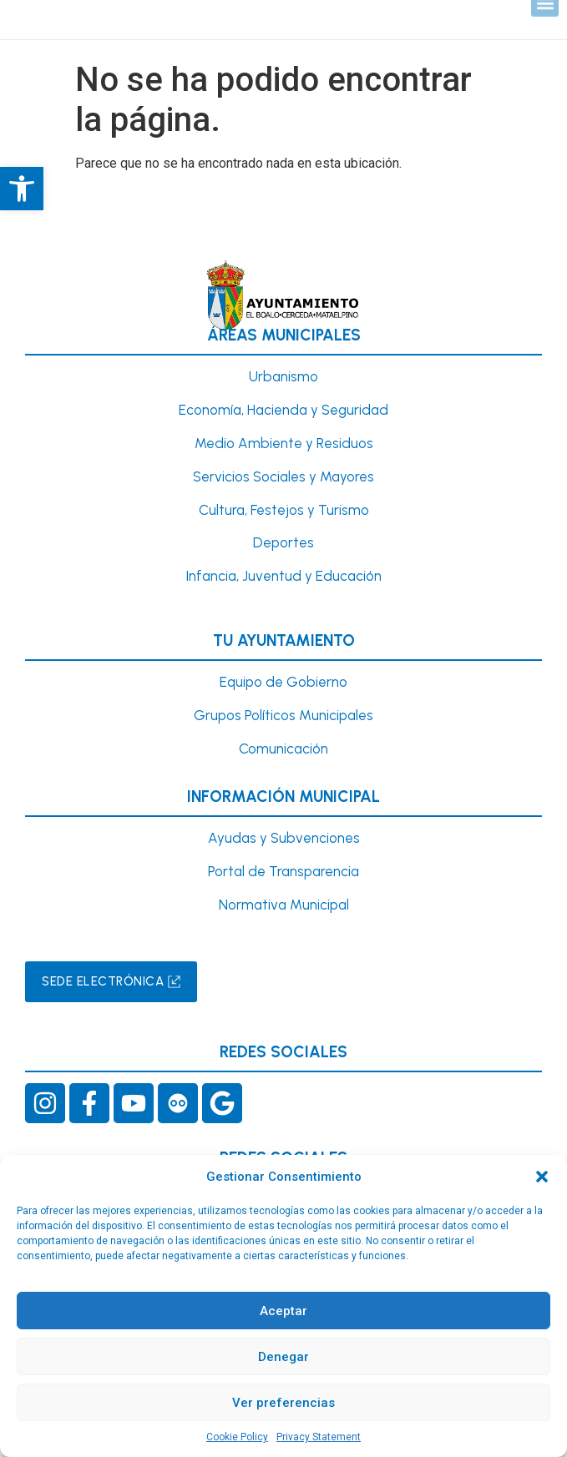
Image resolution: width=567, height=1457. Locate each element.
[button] (542, 1176)
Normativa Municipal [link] (284, 904)
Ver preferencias (283, 1402)
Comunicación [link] (283, 748)
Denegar (283, 1356)
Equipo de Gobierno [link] (283, 681)
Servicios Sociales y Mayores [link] (283, 476)
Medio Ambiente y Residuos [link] (284, 443)
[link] (21, 188)
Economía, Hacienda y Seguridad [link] (283, 409)
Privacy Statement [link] (318, 1437)
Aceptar (283, 1310)
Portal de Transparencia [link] (283, 871)
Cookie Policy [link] (237, 1437)
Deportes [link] (283, 542)
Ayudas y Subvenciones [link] (284, 837)
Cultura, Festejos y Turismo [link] (284, 510)
